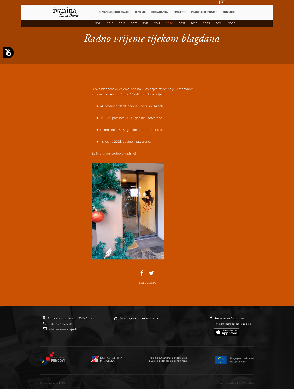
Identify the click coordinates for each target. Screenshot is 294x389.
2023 (206, 23)
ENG (232, 2)
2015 (110, 23)
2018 (145, 23)
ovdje (155, 318)
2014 (98, 23)
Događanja (159, 12)
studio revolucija (243, 383)
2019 (157, 23)
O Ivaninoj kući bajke (114, 12)
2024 (219, 23)
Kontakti (229, 12)
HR (222, 2)
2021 (182, 23)
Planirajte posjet (204, 12)
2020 (169, 23)
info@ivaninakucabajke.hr (63, 329)
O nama (140, 12)
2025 (231, 23)
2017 (134, 23)
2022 (193, 23)
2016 (122, 23)
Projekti (179, 12)
